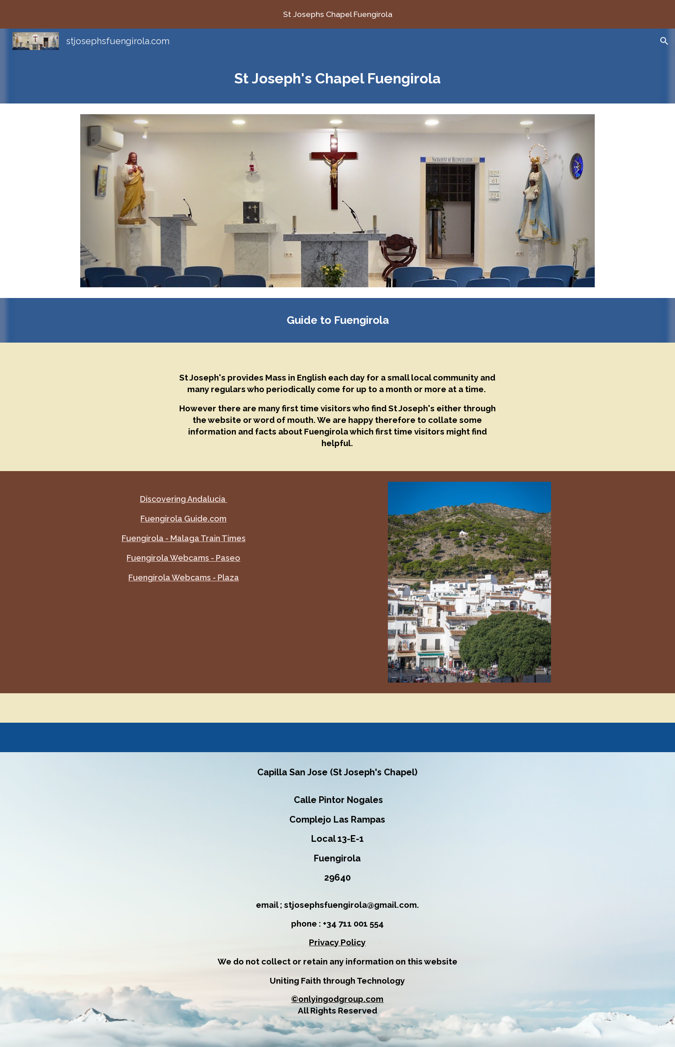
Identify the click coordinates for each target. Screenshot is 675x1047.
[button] (664, 41)
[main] (337, 78)
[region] (337, 14)
